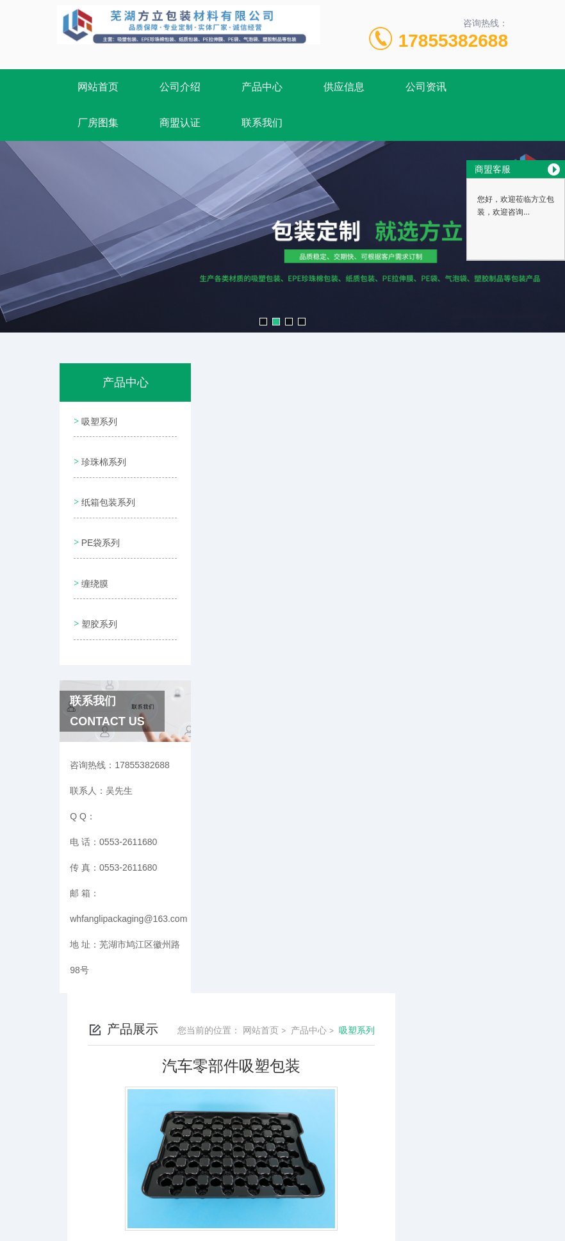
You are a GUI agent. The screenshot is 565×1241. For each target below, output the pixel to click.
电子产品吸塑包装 (282, 621)
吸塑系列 (98, 420)
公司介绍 (180, 86)
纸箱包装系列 (107, 493)
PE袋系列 (99, 529)
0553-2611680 (226, 1097)
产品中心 (262, 86)
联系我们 (262, 122)
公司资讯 (425, 86)
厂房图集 (98, 122)
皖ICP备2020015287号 (372, 1118)
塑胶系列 (98, 602)
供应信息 (343, 86)
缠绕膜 (93, 566)
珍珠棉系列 (102, 456)
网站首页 (98, 86)
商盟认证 (180, 122)
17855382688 (453, 41)
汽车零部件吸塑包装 (287, 642)
